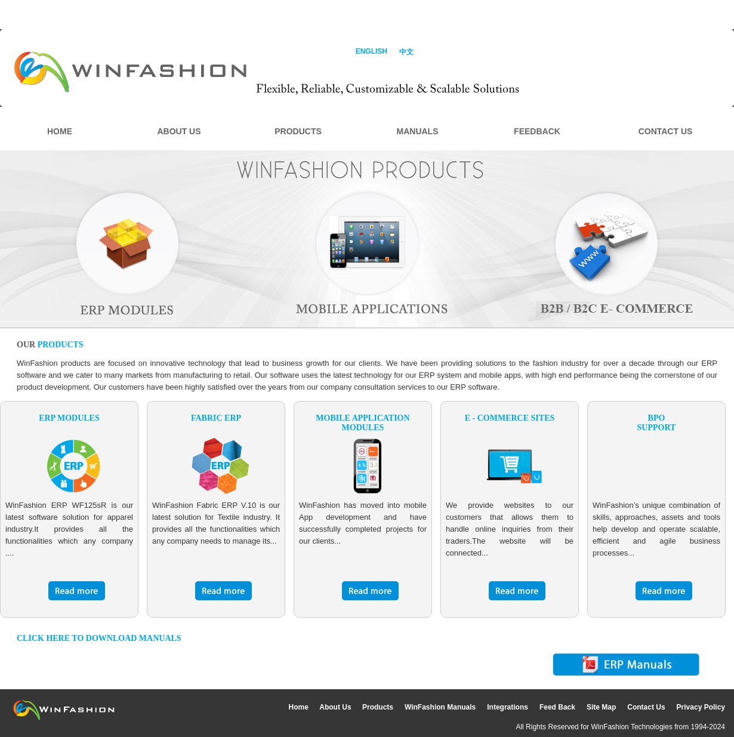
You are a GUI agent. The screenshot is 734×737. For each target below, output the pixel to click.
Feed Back (557, 707)
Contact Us (646, 707)
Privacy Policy (701, 707)
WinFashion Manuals (440, 707)
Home (300, 707)
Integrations (507, 707)
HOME (59, 131)
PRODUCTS (298, 131)
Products (377, 707)
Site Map (601, 707)
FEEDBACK (537, 131)
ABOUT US (179, 131)
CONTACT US (666, 131)
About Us (336, 707)
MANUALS (418, 131)
